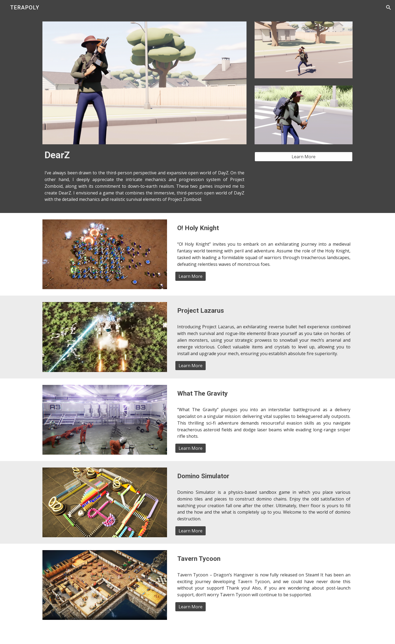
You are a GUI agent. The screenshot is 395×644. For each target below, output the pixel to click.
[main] (144, 155)
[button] (388, 7)
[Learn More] (303, 156)
